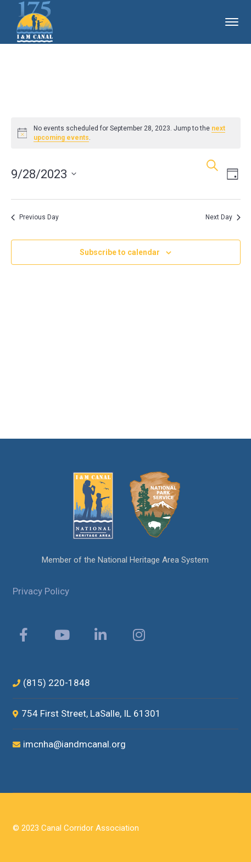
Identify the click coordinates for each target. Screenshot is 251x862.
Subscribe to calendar (120, 252)
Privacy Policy (41, 591)
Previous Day (35, 217)
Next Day (223, 217)
